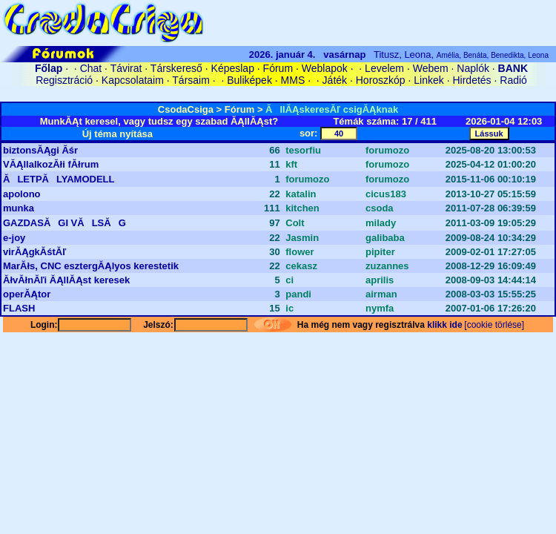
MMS (293, 80)
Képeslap (232, 68)
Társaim (191, 80)
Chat (91, 68)
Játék (334, 80)
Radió (513, 80)
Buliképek (249, 80)
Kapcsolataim (133, 80)
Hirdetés (471, 80)
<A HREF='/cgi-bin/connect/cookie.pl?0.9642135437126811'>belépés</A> (278, 94)
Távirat (126, 68)
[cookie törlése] (494, 325)
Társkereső (176, 68)
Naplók (473, 68)
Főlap (48, 68)
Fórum (278, 68)
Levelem (384, 68)
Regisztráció (64, 80)
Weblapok (325, 68)
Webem (431, 68)
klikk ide (444, 325)
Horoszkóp (381, 80)
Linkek (428, 80)
